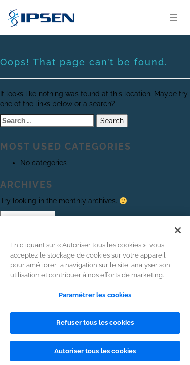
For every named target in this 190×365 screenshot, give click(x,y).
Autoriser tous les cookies (95, 353)
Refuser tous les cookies (95, 324)
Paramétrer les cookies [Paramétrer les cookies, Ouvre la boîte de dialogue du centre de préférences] (95, 297)
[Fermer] (178, 233)
